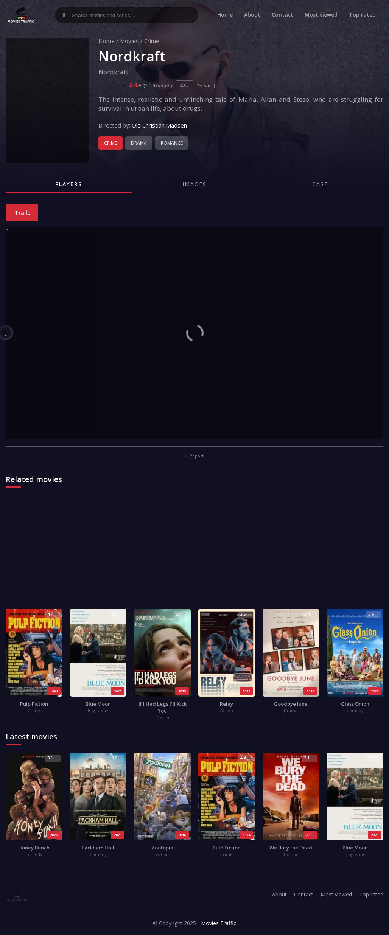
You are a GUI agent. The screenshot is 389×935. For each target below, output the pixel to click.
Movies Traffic (218, 923)
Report (194, 456)
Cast (320, 184)
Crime (151, 41)
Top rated (362, 14)
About (252, 14)
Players (68, 184)
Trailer (23, 212)
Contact (282, 14)
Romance (172, 143)
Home (225, 14)
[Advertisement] (194, 552)
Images (194, 184)
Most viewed (321, 14)
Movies (129, 41)
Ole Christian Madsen (159, 125)
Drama (139, 143)
